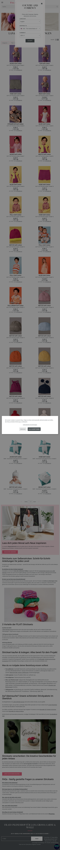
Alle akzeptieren (34, 429)
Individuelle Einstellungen (30, 424)
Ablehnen (22, 429)
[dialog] (30, 425)
